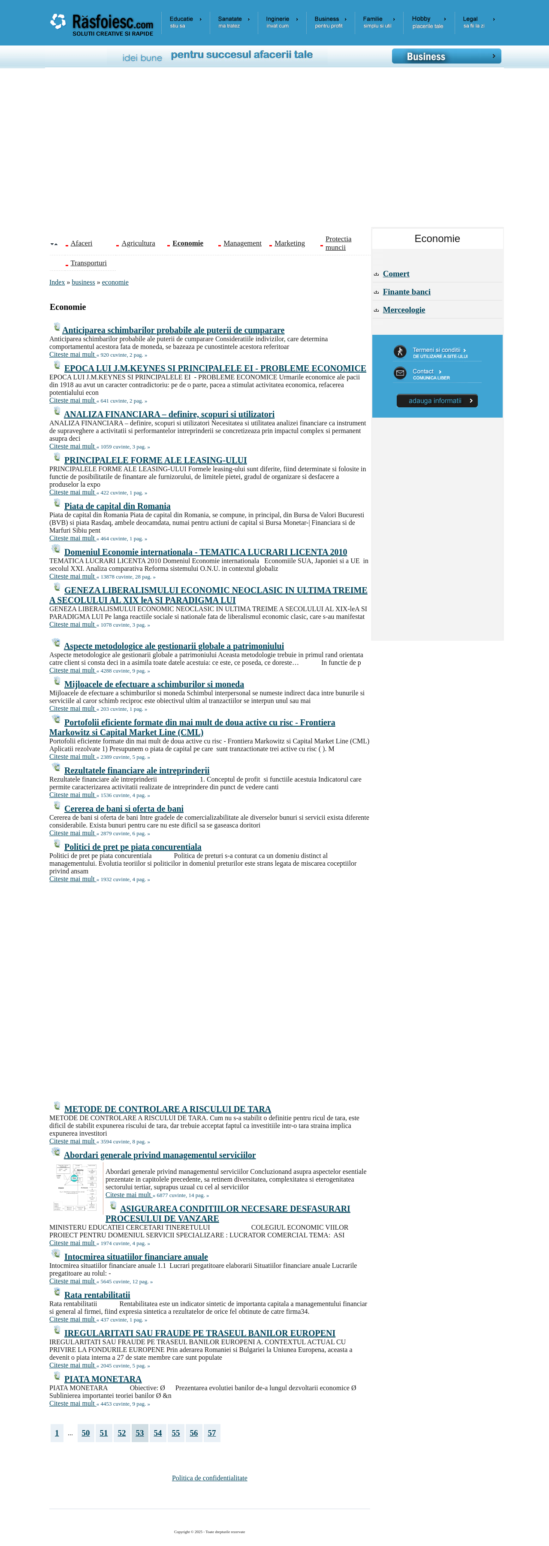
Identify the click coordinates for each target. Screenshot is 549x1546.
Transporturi (89, 263)
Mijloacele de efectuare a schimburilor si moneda (154, 684)
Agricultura (138, 243)
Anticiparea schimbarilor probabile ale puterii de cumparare (173, 330)
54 (158, 1432)
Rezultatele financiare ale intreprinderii (137, 770)
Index (57, 282)
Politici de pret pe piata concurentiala (133, 847)
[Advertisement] (281, 151)
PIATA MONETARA (103, 1379)
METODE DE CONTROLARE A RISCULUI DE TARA (167, 1109)
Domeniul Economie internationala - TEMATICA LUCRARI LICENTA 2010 (205, 552)
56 (194, 1432)
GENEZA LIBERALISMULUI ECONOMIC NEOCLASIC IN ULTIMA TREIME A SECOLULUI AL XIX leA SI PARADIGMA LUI (208, 595)
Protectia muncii (338, 243)
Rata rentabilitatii (97, 1295)
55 (176, 1432)
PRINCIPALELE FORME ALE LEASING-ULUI (155, 460)
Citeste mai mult (73, 354)
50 (86, 1432)
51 (104, 1432)
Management (242, 243)
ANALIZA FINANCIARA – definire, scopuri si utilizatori (169, 414)
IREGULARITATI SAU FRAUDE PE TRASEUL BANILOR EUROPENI (199, 1333)
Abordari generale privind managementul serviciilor (160, 1155)
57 (212, 1432)
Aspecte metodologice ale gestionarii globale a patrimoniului (174, 646)
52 (122, 1432)
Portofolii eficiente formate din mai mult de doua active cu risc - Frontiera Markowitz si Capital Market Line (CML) (192, 727)
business (83, 282)
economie (115, 282)
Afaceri (82, 243)
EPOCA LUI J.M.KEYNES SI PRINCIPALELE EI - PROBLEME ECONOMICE (215, 368)
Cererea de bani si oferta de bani (124, 808)
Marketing (289, 243)
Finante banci (407, 291)
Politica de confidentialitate (209, 1478)
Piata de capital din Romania (117, 506)
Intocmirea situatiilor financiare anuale (136, 1256)
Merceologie (404, 309)
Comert (396, 273)
